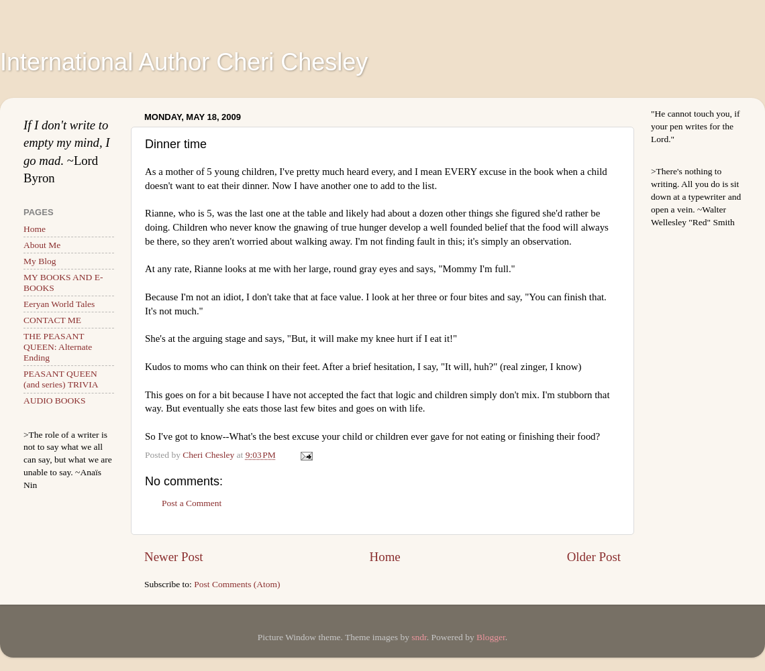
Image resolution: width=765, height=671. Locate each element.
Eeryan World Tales (59, 304)
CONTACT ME (52, 320)
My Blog (39, 261)
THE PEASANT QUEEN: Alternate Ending (57, 347)
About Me (41, 245)
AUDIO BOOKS (54, 400)
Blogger (490, 637)
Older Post (594, 557)
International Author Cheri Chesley (184, 62)
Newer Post (173, 557)
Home (385, 557)
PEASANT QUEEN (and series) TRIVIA (60, 379)
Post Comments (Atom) (237, 584)
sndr (419, 637)
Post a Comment (191, 503)
